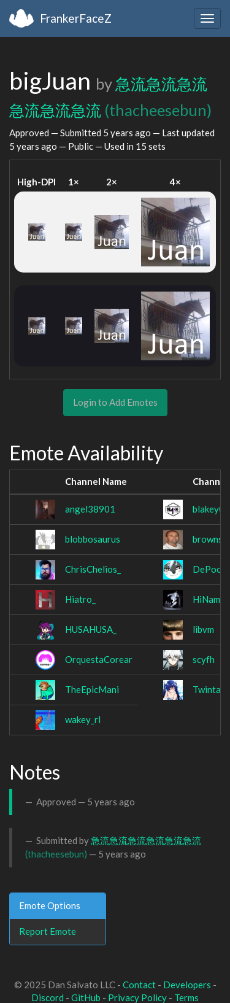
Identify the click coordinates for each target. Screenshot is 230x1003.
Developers (187, 984)
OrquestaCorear (98, 659)
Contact (139, 984)
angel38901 (90, 508)
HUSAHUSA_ (91, 629)
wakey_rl (83, 719)
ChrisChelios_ (93, 569)
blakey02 (211, 508)
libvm (203, 629)
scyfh (204, 659)
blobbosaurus (92, 538)
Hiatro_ (80, 599)
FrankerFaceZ (76, 18)
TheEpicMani (92, 689)
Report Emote (47, 931)
